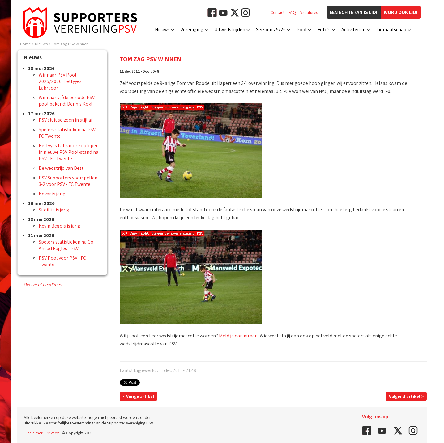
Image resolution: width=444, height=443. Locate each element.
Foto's (324, 29)
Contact (277, 12)
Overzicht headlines (42, 284)
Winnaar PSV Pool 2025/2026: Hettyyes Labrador (60, 81)
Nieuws (162, 29)
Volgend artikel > (406, 396)
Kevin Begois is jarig (59, 226)
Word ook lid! (401, 12)
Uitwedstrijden (229, 29)
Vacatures (309, 12)
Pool (302, 29)
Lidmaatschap (391, 29)
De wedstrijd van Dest (61, 168)
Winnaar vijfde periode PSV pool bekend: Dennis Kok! (67, 100)
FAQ (292, 12)
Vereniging (192, 29)
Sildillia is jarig (54, 210)
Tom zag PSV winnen (70, 44)
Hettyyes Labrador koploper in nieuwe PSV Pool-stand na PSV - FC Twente (68, 152)
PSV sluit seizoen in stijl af (65, 120)
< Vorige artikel (138, 396)
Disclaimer (33, 433)
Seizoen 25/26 (271, 29)
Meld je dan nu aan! (239, 335)
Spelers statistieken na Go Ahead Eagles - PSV (66, 245)
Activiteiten (353, 29)
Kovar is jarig (52, 193)
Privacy (52, 433)
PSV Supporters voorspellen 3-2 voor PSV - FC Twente (68, 180)
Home (25, 44)
